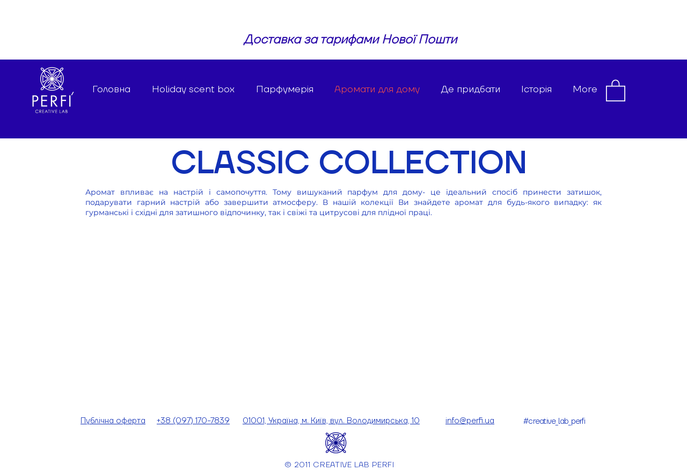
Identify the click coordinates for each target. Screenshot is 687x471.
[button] (615, 89)
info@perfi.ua (469, 421)
